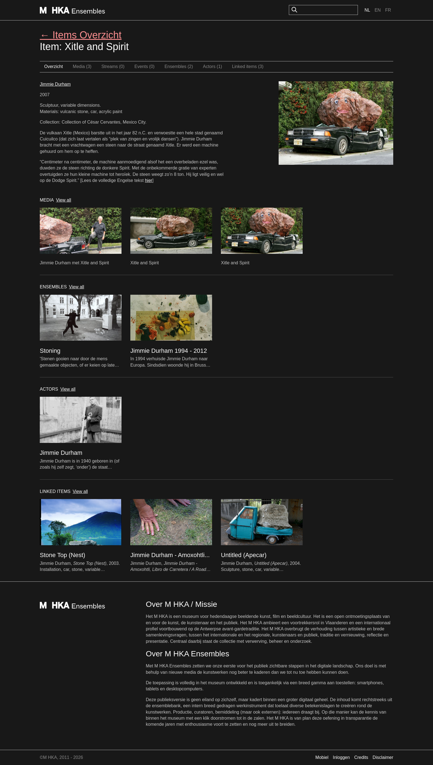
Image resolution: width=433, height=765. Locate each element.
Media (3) (82, 66)
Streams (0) (113, 66)
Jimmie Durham (55, 84)
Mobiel (321, 757)
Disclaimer (383, 757)
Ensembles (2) (179, 66)
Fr (388, 10)
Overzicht (53, 66)
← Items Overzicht (81, 35)
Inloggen (341, 757)
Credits (361, 757)
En (377, 10)
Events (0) (144, 66)
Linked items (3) (247, 66)
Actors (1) (212, 66)
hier (148, 180)
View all (63, 200)
